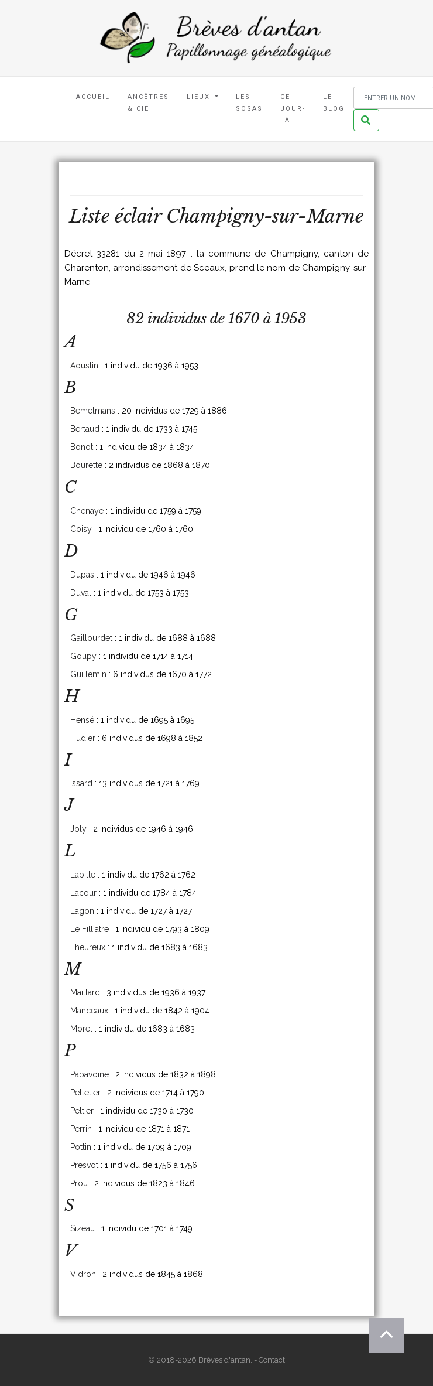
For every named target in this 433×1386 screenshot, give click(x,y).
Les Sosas (249, 102)
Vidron (83, 1274)
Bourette (86, 465)
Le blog (334, 102)
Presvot (84, 1165)
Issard (81, 783)
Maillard (85, 992)
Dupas (82, 574)
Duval (80, 593)
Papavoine (89, 1074)
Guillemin (88, 674)
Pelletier (85, 1092)
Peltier (82, 1110)
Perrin (81, 1129)
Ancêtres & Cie (148, 102)
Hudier (82, 738)
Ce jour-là (292, 108)
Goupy (83, 656)
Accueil (93, 97)
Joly (78, 829)
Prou (79, 1183)
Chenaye (87, 511)
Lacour (83, 892)
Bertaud (84, 428)
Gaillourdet (91, 638)
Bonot (81, 447)
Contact (272, 1360)
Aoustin (84, 365)
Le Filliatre (89, 929)
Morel (81, 1028)
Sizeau (82, 1228)
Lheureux (87, 947)
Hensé (82, 720)
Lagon (82, 911)
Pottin (80, 1147)
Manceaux (89, 1010)
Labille (82, 874)
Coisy (81, 529)
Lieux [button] (200, 97)
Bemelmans (92, 410)
